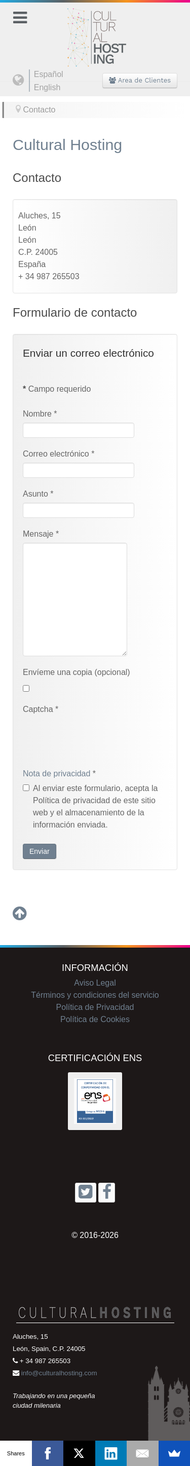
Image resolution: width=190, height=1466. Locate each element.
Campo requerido (57, 389)
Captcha (40, 709)
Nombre (40, 413)
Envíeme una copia (57, 672)
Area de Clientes (140, 80)
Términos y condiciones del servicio (95, 995)
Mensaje (41, 534)
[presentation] (100, 738)
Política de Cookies (95, 1019)
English (47, 87)
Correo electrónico (58, 453)
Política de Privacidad (95, 1007)
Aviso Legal (95, 983)
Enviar (39, 851)
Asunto (38, 494)
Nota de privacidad (56, 773)
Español (48, 74)
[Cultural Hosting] (95, 31)
